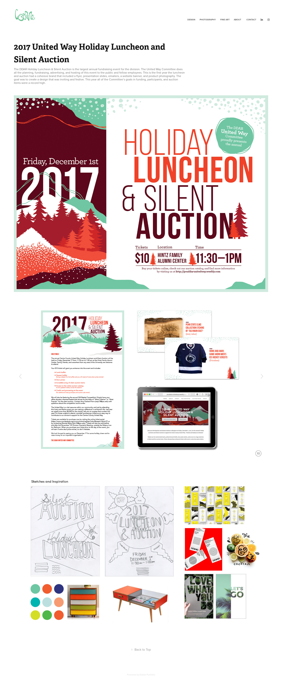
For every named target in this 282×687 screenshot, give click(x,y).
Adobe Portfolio (147, 674)
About (237, 19)
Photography (208, 19)
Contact (251, 19)
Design (191, 19)
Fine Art (225, 19)
